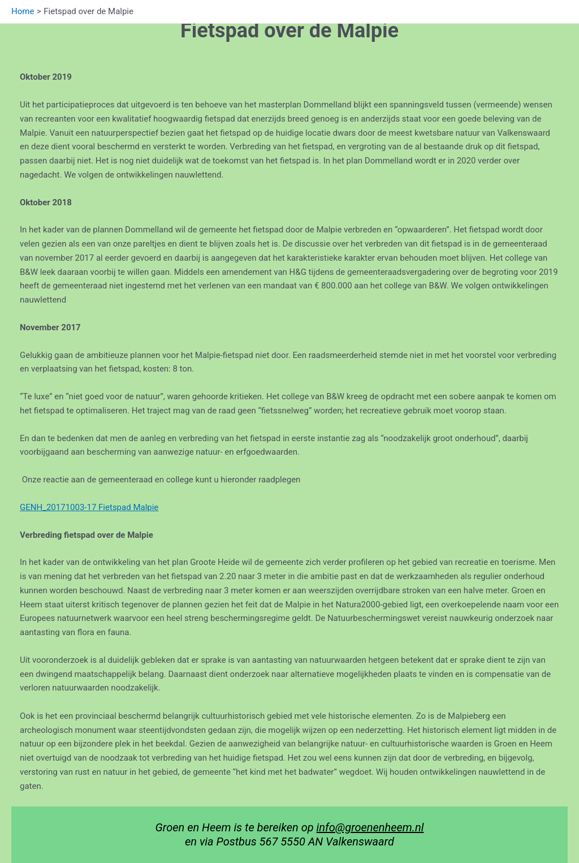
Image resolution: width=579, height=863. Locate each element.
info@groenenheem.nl (370, 827)
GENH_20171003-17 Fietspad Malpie (89, 507)
